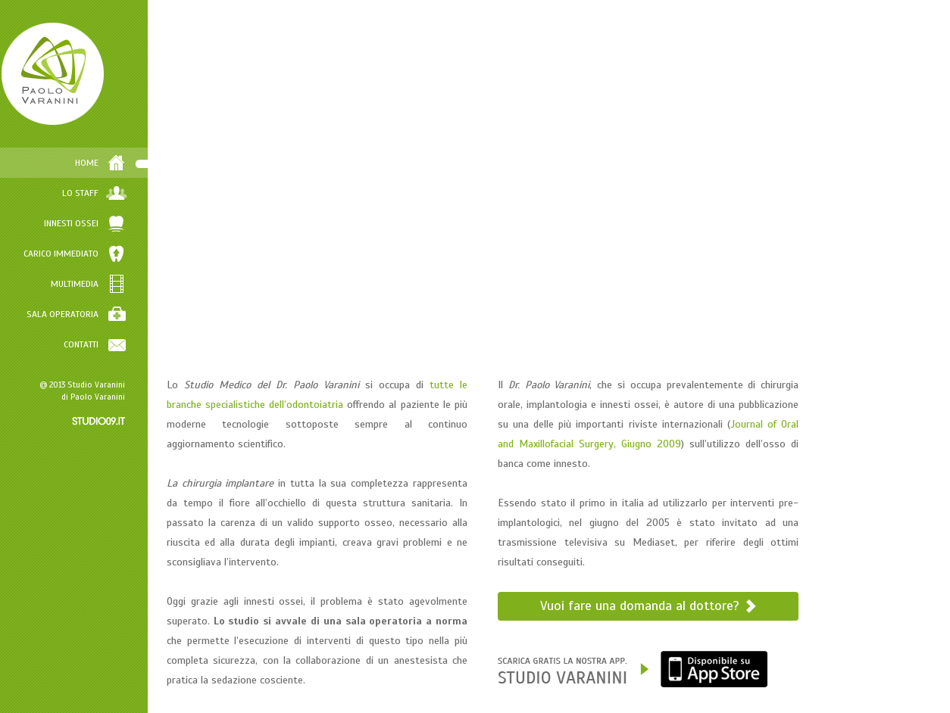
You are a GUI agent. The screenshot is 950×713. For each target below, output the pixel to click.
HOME (128, 162)
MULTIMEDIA (116, 284)
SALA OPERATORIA (104, 314)
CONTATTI (122, 344)
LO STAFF (122, 193)
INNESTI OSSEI (113, 223)
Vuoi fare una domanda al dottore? (663, 605)
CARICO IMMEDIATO (102, 253)
